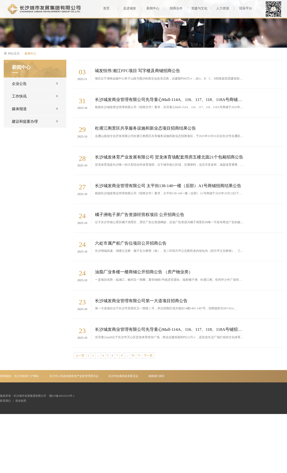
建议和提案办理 (35, 121)
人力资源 (220, 8)
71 (139, 355)
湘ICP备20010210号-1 (61, 395)
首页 (106, 8)
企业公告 (35, 83)
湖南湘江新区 (156, 375)
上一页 (79, 355)
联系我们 (5, 400)
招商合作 (173, 8)
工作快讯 (35, 95)
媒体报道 (35, 108)
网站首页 (12, 53)
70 (132, 355)
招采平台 (243, 8)
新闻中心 (150, 8)
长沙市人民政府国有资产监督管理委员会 (73, 375)
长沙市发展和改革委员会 (123, 375)
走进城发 (127, 8)
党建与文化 (197, 8)
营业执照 (20, 400)
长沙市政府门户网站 (26, 375)
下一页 (148, 355)
